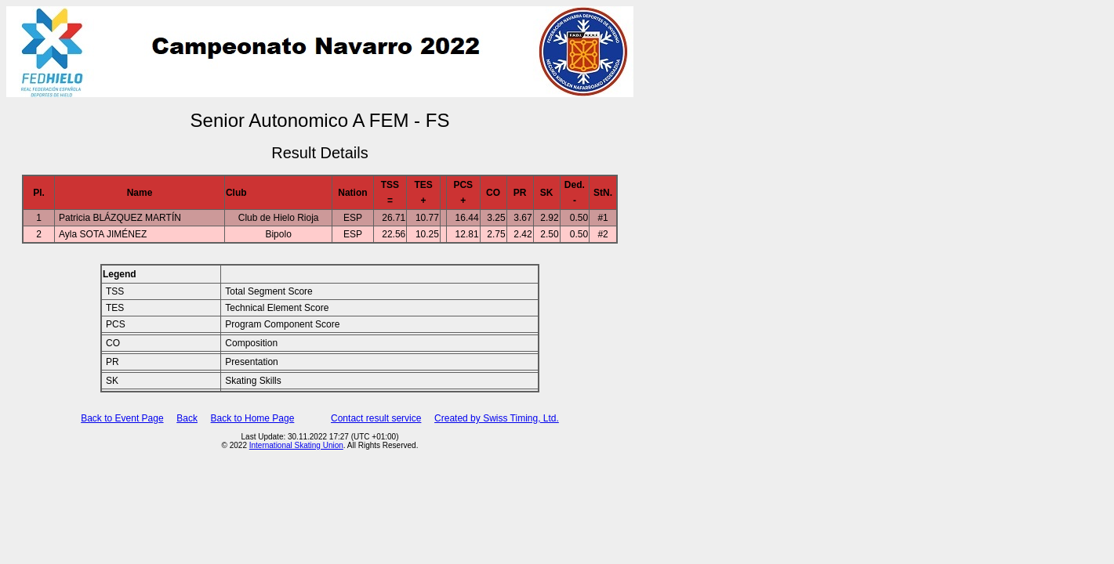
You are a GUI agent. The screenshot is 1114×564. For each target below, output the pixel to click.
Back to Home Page (253, 418)
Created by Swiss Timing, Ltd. (496, 418)
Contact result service (376, 418)
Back (187, 418)
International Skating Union (296, 445)
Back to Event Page (122, 418)
